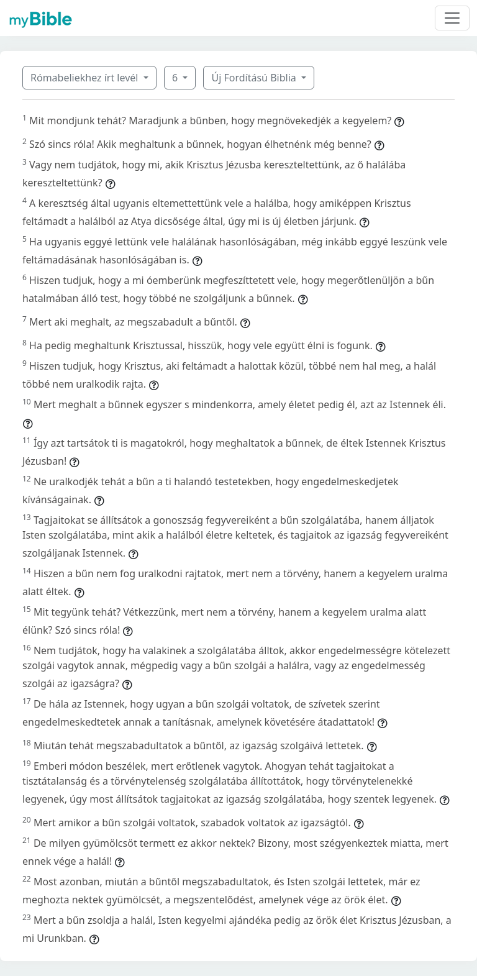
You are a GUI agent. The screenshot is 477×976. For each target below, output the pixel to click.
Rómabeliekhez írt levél (85, 77)
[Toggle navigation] (452, 18)
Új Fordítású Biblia (254, 77)
